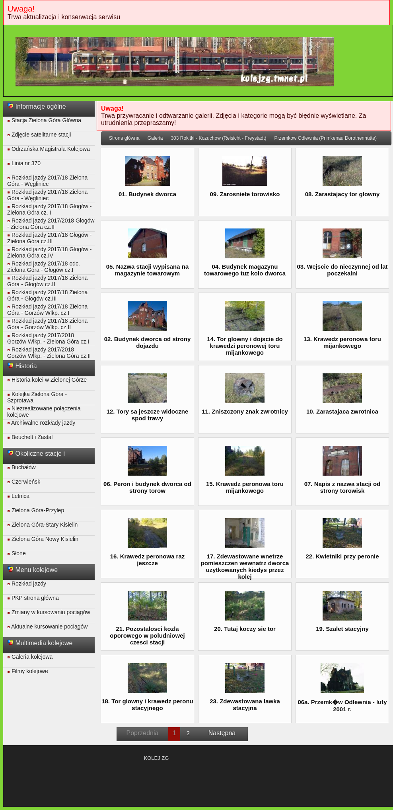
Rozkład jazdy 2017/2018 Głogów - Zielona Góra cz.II (50, 223)
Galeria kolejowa (30, 657)
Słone (16, 553)
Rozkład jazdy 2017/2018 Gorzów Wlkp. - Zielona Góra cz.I (48, 338)
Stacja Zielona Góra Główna (44, 120)
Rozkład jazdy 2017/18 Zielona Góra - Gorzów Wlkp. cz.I (47, 309)
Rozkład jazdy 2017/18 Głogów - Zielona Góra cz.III (49, 238)
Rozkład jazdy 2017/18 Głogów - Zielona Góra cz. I (49, 209)
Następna (222, 733)
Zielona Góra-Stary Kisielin (42, 524)
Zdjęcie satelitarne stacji (39, 134)
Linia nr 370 (24, 163)
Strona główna (124, 138)
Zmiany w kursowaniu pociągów (48, 612)
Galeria (155, 138)
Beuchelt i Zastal (30, 437)
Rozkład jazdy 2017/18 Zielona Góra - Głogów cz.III (47, 295)
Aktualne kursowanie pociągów (47, 626)
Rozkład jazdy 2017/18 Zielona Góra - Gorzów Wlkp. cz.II (47, 324)
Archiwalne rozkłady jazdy (41, 423)
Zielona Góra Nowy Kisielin (42, 539)
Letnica (18, 496)
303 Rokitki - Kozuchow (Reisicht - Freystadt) (218, 138)
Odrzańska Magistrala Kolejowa (48, 149)
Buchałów (21, 467)
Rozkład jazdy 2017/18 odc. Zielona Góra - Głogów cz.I (43, 266)
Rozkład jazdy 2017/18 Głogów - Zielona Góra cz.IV (49, 252)
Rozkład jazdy (26, 583)
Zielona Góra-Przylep (35, 510)
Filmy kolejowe (27, 671)
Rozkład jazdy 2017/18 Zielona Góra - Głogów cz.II (47, 281)
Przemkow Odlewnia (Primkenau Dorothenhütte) (325, 138)
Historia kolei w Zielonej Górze (47, 380)
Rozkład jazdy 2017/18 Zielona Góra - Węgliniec (47, 180)
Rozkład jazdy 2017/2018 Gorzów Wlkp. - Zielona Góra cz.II (49, 352)
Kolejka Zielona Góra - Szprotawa (37, 397)
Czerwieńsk (23, 481)
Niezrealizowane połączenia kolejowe (43, 411)
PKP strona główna (33, 598)
